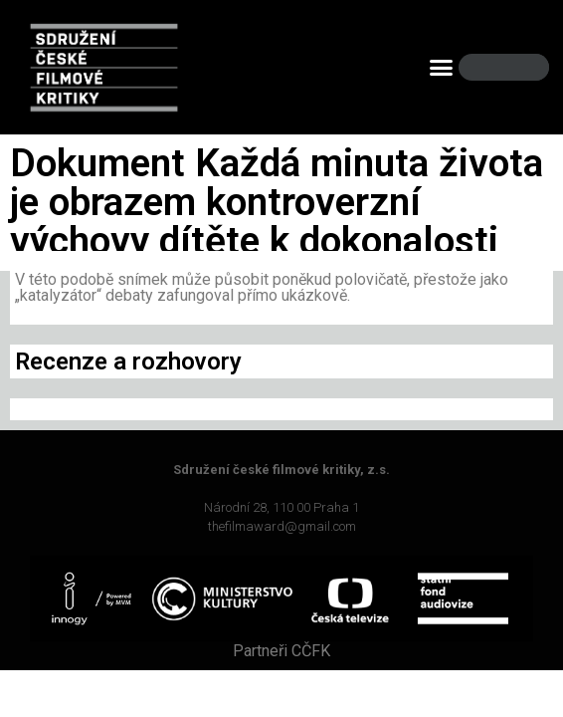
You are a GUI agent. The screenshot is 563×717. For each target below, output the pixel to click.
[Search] (517, 67)
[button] (442, 68)
